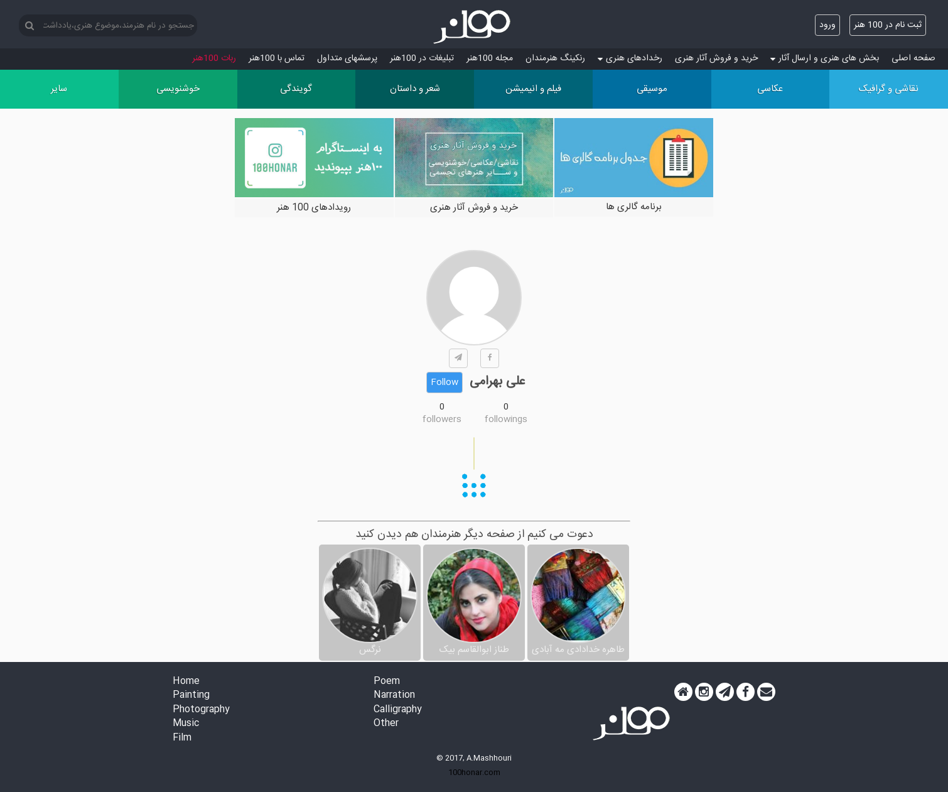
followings (506, 419)
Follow (444, 382)
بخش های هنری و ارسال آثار (824, 58)
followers (442, 419)
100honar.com (474, 772)
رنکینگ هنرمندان (555, 58)
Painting (191, 695)
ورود (827, 25)
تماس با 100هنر (276, 58)
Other (386, 724)
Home (186, 682)
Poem (387, 682)
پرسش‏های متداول (347, 58)
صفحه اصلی (913, 58)
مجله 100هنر (489, 58)
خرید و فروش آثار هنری (716, 58)
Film (182, 738)
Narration (394, 695)
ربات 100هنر (214, 58)
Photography (201, 710)
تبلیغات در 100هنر (422, 58)
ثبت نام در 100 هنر (888, 25)
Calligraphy (398, 710)
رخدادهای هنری (630, 58)
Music (186, 724)
